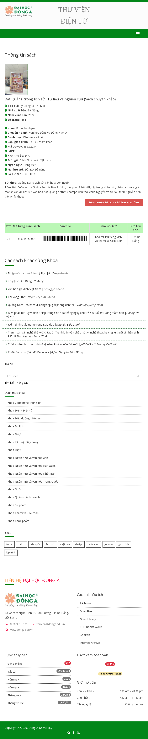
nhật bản (65, 544)
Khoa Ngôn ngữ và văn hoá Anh (28, 458)
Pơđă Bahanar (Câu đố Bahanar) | (45, 352)
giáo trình (123, 544)
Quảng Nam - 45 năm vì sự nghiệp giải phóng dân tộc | (55, 305)
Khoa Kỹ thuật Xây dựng (23, 442)
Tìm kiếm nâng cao (17, 382)
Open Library (88, 619)
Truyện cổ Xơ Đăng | (26, 281)
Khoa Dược (15, 434)
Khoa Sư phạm (17, 505)
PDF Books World (91, 627)
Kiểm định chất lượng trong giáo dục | (44, 324)
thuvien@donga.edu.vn (51, 624)
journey (109, 544)
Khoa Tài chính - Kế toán (23, 513)
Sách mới (85, 603)
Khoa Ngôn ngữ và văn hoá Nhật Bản (31, 473)
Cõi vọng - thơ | (31, 297)
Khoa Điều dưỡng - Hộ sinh (24, 418)
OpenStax (86, 611)
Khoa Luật (14, 450)
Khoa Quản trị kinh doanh (24, 497)
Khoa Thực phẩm (18, 521)
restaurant (93, 544)
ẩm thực (50, 544)
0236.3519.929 (18, 624)
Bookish (85, 635)
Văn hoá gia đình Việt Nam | (36, 289)
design (78, 544)
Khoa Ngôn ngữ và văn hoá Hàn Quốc (32, 465)
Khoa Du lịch (16, 426)
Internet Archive (90, 643)
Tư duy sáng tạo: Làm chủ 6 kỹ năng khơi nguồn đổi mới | (62, 344)
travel (9, 544)
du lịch (21, 544)
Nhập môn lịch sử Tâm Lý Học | (38, 273)
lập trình (10, 552)
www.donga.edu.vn (21, 629)
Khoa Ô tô (14, 489)
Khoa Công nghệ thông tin (24, 403)
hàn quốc (35, 544)
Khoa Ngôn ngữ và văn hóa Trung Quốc (33, 481)
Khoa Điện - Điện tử (20, 410)
